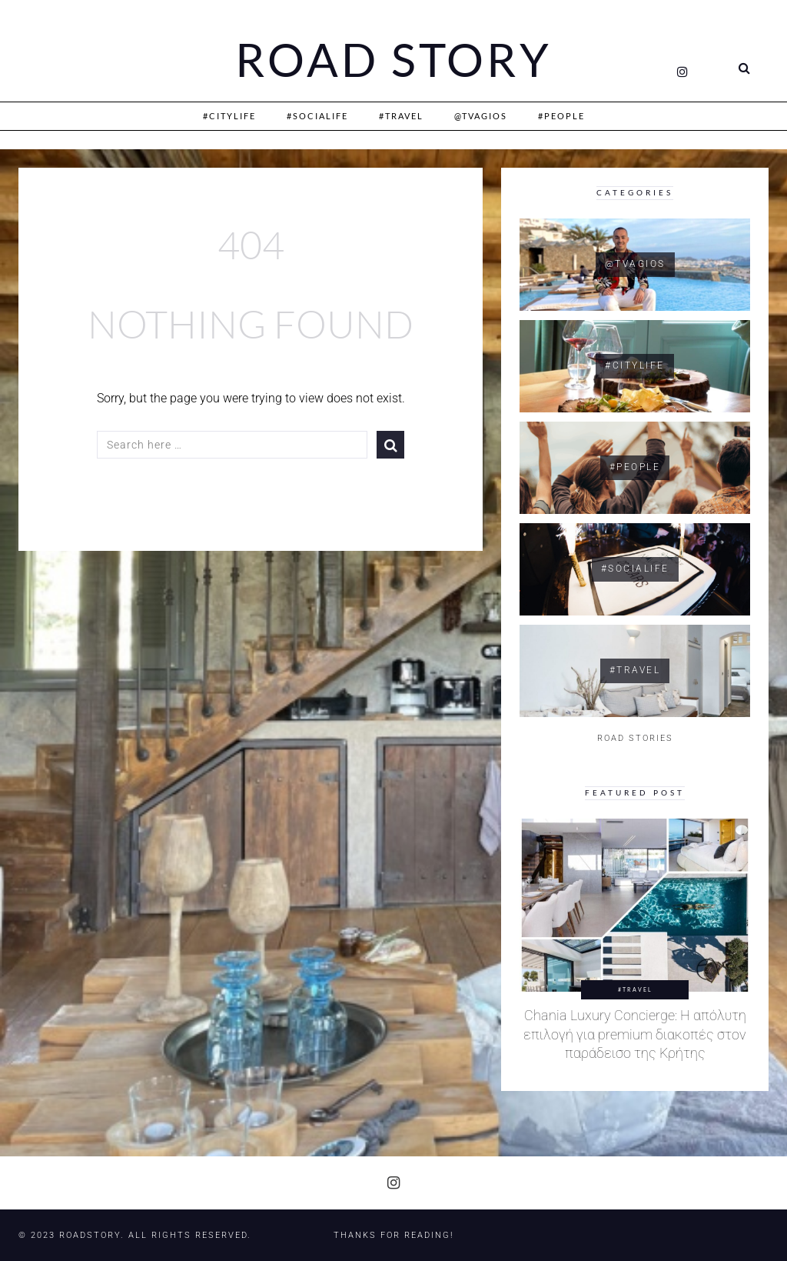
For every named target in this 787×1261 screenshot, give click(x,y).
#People (561, 116)
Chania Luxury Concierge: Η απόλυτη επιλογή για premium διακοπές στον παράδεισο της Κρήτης (634, 1034)
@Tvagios (480, 116)
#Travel (401, 116)
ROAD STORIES (635, 738)
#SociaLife (317, 116)
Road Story (393, 60)
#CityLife (229, 116)
